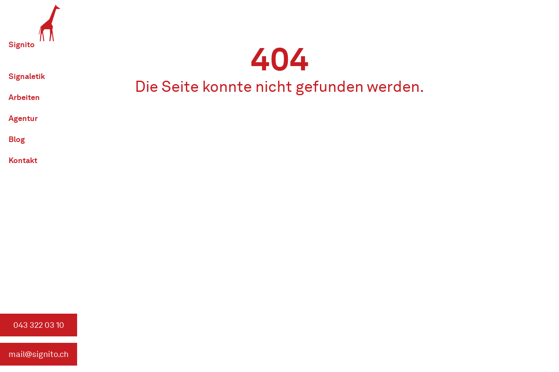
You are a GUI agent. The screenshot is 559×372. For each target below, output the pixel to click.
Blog (17, 139)
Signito (22, 44)
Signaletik (27, 76)
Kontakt (23, 160)
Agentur (23, 118)
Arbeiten (24, 97)
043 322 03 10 (38, 325)
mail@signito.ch (39, 354)
